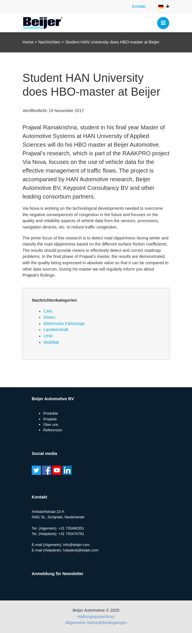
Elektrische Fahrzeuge (64, 323)
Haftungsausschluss (96, 616)
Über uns (50, 424)
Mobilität (51, 342)
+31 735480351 (71, 528)
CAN (48, 311)
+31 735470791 (71, 534)
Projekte (50, 419)
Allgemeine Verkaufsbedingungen (96, 622)
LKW (48, 336)
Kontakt (139, 6)
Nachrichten (49, 42)
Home (27, 42)
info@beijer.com (76, 545)
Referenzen (52, 430)
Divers (49, 317)
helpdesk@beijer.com (81, 550)
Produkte (50, 413)
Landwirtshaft (56, 329)
